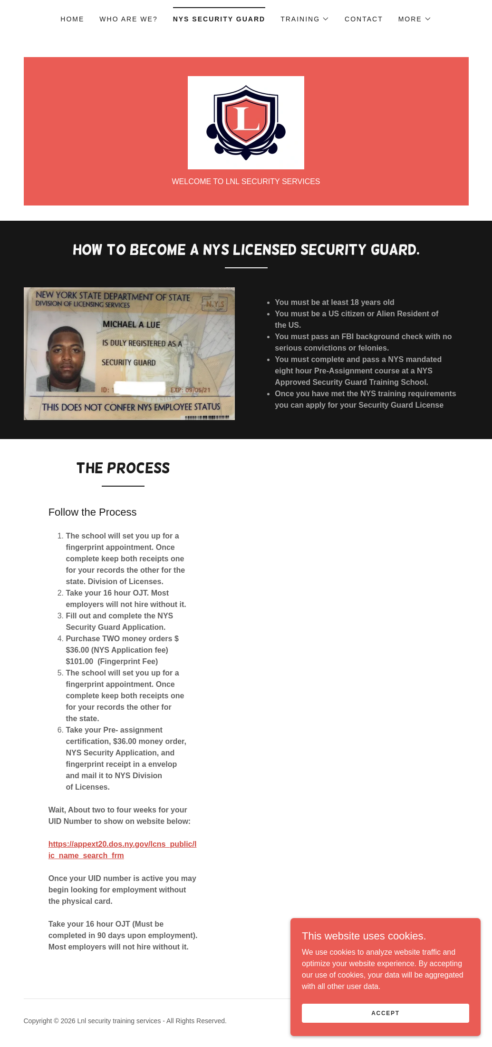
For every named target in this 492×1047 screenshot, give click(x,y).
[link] (246, 122)
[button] (304, 19)
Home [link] (72, 19)
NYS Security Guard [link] (219, 19)
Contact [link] (364, 19)
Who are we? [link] (128, 19)
